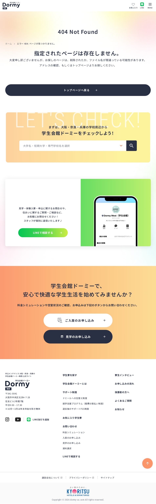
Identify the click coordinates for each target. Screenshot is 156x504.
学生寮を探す (70, 375)
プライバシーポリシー (80, 478)
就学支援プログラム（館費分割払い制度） (84, 403)
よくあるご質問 (123, 400)
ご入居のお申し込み (75, 321)
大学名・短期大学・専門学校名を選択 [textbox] (46, 146)
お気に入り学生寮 (72, 418)
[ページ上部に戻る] (147, 463)
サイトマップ (107, 477)
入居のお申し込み (72, 437)
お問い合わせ (70, 426)
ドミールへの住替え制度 (75, 398)
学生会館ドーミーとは (75, 383)
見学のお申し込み (72, 443)
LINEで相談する (71, 456)
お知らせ (120, 409)
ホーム (8, 43)
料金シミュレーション (74, 432)
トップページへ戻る (77, 90)
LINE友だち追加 (38, 420)
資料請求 (67, 448)
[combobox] (72, 145)
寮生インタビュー (124, 375)
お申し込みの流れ (124, 383)
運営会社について (51, 478)
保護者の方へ (122, 392)
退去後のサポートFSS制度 (76, 409)
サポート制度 (70, 392)
